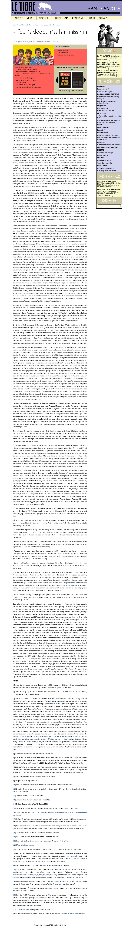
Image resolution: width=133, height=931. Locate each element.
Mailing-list (57, 925)
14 (44, 283)
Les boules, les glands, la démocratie (28, 87)
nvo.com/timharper (76, 856)
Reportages (102, 133)
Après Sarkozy (21, 83)
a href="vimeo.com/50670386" (23, 909)
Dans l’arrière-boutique (108, 94)
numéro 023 (72, 67)
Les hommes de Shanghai (25, 78)
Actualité (28, 25)
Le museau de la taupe (105, 153)
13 (44, 270)
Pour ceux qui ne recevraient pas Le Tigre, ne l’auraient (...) (108, 194)
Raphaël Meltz (64, 47)
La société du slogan (104, 91)
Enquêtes (101, 106)
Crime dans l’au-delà (104, 163)
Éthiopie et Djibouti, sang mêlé (107, 147)
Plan (41, 925)
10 (53, 239)
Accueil (15, 25)
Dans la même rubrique (23, 67)
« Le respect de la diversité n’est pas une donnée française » (108, 121)
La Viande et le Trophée (105, 168)
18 (84, 343)
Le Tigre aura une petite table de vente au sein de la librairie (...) (108, 65)
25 (21, 514)
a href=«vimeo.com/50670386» (65, 585)
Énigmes (100, 158)
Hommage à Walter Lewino (106, 171)
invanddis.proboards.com (74, 877)
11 (72, 254)
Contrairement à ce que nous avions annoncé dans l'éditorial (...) (108, 58)
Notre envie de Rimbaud (105, 111)
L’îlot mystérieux (102, 108)
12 (74, 267)
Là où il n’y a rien (103, 127)
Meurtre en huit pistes (104, 160)
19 (50, 347)
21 (20, 406)
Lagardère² (101, 130)
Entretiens (102, 113)
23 (77, 436)
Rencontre (102, 166)
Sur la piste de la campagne (25, 85)
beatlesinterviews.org (61, 881)
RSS (51, 925)
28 (45, 559)
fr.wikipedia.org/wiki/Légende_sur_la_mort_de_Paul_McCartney (35, 875)
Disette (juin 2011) (103, 155)
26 (29, 525)
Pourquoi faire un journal (65, 55)
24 (83, 448)
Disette (100, 150)
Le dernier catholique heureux (107, 135)
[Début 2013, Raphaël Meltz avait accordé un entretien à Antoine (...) (109, 184)
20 (27, 378)
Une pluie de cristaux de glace (26, 80)
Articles (21, 25)
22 (40, 424)
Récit (99, 125)
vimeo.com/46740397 (52, 704)
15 (48, 285)
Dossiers (101, 86)
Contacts (46, 925)
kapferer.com (28, 845)
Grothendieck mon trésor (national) (109, 145)
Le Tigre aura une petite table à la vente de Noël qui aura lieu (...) (108, 73)
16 (18, 310)
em (80, 466)
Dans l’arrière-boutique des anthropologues (106, 102)
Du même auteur (62, 50)
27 (21, 537)
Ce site (64, 925)
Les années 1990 (103, 89)
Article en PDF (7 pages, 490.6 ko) (71, 91)
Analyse (101, 142)
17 (37, 328)
